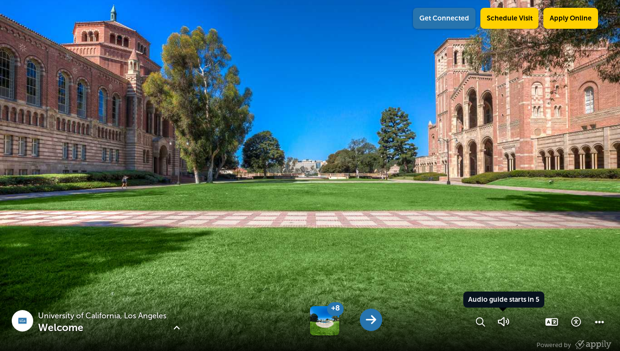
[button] (480, 322)
